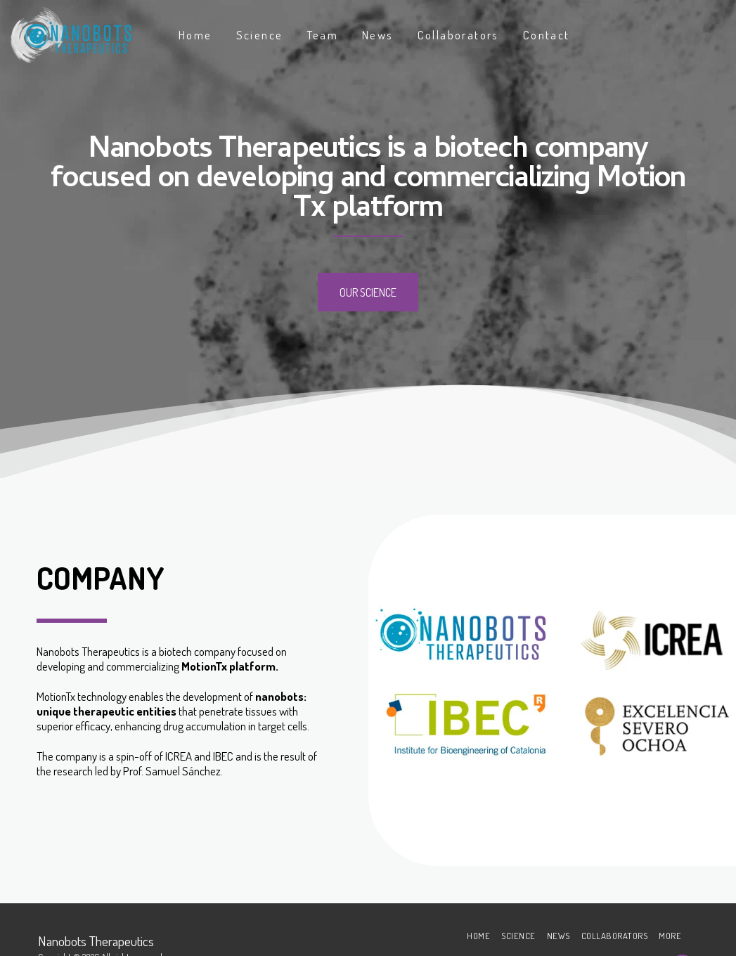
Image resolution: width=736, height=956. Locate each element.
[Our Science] (368, 292)
